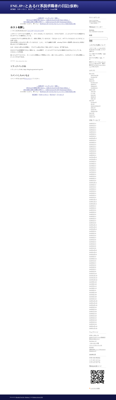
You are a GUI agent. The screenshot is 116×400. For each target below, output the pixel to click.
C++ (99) (93, 93)
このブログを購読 (95, 388)
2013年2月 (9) (92, 246)
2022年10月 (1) (93, 138)
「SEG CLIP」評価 (94, 343)
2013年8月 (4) (92, 233)
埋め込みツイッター (96, 27)
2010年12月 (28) (93, 300)
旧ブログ (31, 9)
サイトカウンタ (94, 17)
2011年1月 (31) (93, 298)
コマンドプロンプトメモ (95, 345)
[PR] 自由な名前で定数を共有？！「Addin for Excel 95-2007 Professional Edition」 (47, 22)
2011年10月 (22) (93, 279)
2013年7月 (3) (92, 235)
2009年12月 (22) (93, 326)
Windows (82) (94, 111)
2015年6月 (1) (92, 188)
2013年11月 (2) (93, 227)
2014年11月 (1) (93, 201)
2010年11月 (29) (93, 303)
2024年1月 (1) (92, 131)
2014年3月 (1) (92, 218)
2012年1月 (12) (93, 273)
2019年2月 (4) (92, 150)
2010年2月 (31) (93, 322)
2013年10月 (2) (93, 229)
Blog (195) (91, 73)
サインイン (27, 78)
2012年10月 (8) (93, 254)
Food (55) (91, 79)
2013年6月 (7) (92, 237)
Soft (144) (91, 100)
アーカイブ (38, 9)
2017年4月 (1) (92, 169)
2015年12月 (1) (93, 182)
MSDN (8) (93, 96)
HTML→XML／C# (94, 335)
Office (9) (93, 107)
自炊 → (57, 18)
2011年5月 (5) (92, 290)
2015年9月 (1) (92, 184)
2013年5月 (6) (92, 239)
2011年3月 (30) (93, 294)
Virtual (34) (93, 109)
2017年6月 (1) (92, 165)
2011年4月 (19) (93, 292)
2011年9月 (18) (93, 281)
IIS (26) (93, 104)
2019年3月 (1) (92, 148)
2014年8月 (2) (92, 208)
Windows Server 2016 (37, 397)
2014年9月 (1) (92, 205)
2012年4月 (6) (92, 267)
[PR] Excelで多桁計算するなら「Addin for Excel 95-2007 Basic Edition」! (48, 20)
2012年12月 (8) (93, 250)
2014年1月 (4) (92, 222)
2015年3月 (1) (92, 195)
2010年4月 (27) (93, 317)
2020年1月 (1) (92, 146)
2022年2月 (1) (92, 140)
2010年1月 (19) (93, 324)
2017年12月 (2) (93, 157)
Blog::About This (20, 61)
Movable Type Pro (20, 397)
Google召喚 (53, 9)
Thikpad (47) (94, 86)
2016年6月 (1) (92, 174)
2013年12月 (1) (93, 224)
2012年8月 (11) (93, 258)
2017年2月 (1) (92, 172)
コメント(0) (30, 30)
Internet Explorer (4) (95, 105)
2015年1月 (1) (92, 197)
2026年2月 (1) (92, 123)
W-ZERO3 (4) (94, 88)
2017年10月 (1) (93, 159)
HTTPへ (46, 9)
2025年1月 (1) (92, 125)
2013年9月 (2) (92, 231)
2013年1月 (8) (92, 248)
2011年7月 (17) (93, 286)
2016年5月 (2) (92, 176)
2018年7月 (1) (92, 153)
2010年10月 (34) (93, 305)
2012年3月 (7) (92, 269)
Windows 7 (27, 397)
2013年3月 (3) (92, 243)
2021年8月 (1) (92, 142)
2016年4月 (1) (92, 178)
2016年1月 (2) (92, 180)
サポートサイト (22, 9)
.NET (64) (93, 91)
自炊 (101, 57)
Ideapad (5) (93, 84)
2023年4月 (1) (92, 134)
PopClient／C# (92, 341)
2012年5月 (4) (92, 265)
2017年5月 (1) (92, 167)
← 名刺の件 (40, 18)
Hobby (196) (92, 89)
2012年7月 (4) (92, 260)
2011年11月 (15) (93, 277)
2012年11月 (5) (93, 252)
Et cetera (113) (94, 82)
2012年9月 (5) (92, 256)
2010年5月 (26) (93, 315)
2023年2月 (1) (92, 136)
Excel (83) (93, 95)
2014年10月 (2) (93, 203)
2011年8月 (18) (93, 284)
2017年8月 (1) (92, 163)
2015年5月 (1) (92, 191)
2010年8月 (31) (93, 309)
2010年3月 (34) (93, 319)
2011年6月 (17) (93, 288)
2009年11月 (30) (93, 328)
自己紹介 (13, 9)
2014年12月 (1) (93, 199)
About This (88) (94, 75)
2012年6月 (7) (92, 262)
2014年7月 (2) (92, 210)
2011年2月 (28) (93, 296)
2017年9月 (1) (92, 161)
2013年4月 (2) (92, 241)
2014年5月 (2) (92, 214)
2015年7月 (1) (92, 186)
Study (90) (91, 113)
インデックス (49, 18)
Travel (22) (91, 114)
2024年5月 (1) (92, 127)
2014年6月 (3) (92, 212)
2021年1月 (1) (92, 144)
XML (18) (93, 98)
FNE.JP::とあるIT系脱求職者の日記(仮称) (44, 6)
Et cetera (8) (94, 102)
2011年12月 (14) (93, 275)
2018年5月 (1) (92, 155)
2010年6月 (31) (93, 313)
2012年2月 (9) (92, 271)
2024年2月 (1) (92, 129)
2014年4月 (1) (92, 216)
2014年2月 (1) (92, 220)
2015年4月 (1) (92, 193)
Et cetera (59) (94, 77)
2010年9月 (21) (93, 307)
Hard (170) (91, 80)
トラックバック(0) (39, 30)
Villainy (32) (92, 116)
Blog (26, 61)
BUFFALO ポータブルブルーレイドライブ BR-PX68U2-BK (58, 24)
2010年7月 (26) (93, 311)
